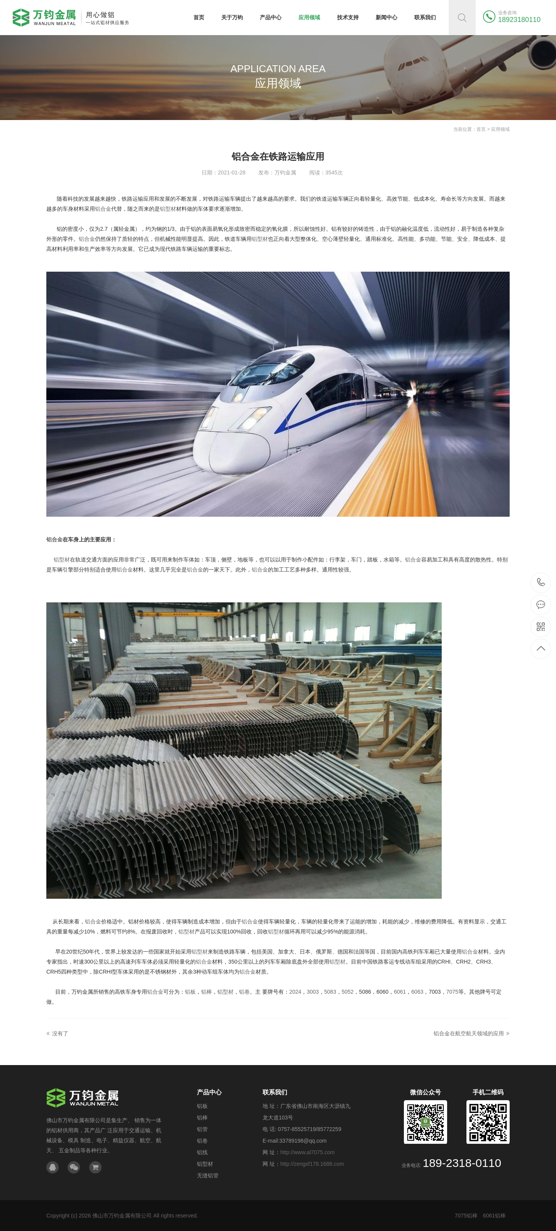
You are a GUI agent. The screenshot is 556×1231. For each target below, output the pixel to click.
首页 (198, 17)
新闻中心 (386, 17)
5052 (348, 992)
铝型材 (168, 209)
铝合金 (103, 209)
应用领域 (309, 17)
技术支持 (348, 17)
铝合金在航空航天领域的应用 (469, 1033)
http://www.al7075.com (307, 1152)
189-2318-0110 (541, 583)
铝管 (202, 1129)
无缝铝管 (208, 1175)
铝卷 (244, 992)
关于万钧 (232, 17)
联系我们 (425, 17)
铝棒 (206, 992)
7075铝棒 (466, 1215)
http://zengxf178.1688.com (312, 1164)
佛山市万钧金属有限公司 (122, 1215)
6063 (417, 992)
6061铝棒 (494, 1215)
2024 (295, 992)
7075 (452, 992)
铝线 (202, 1152)
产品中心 (270, 17)
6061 (400, 992)
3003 (313, 992)
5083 (330, 992)
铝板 (190, 992)
